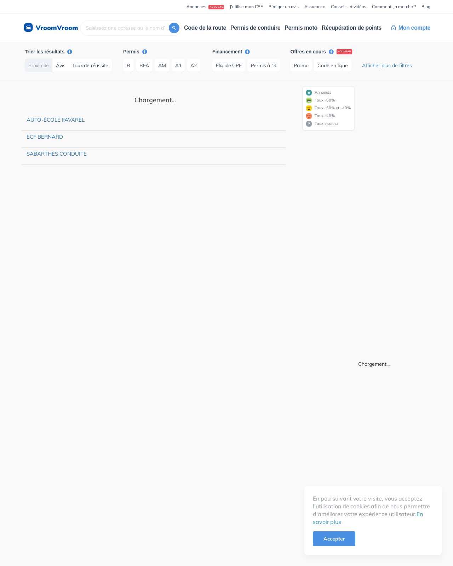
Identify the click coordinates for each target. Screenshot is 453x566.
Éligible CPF (229, 65)
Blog (426, 6)
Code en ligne (332, 65)
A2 (193, 65)
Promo (301, 65)
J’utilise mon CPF (246, 6)
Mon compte (410, 28)
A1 (178, 65)
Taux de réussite (90, 65)
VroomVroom (50, 28)
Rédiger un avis (284, 6)
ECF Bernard (45, 136)
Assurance (314, 6)
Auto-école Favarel (56, 119)
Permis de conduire (255, 28)
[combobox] (131, 28)
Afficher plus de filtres (387, 65)
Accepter (334, 539)
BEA (144, 65)
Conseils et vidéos (348, 6)
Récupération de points (352, 28)
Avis (60, 65)
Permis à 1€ (264, 65)
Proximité (38, 65)
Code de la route (205, 28)
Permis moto (301, 28)
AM (162, 65)
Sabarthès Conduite (57, 153)
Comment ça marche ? (394, 6)
